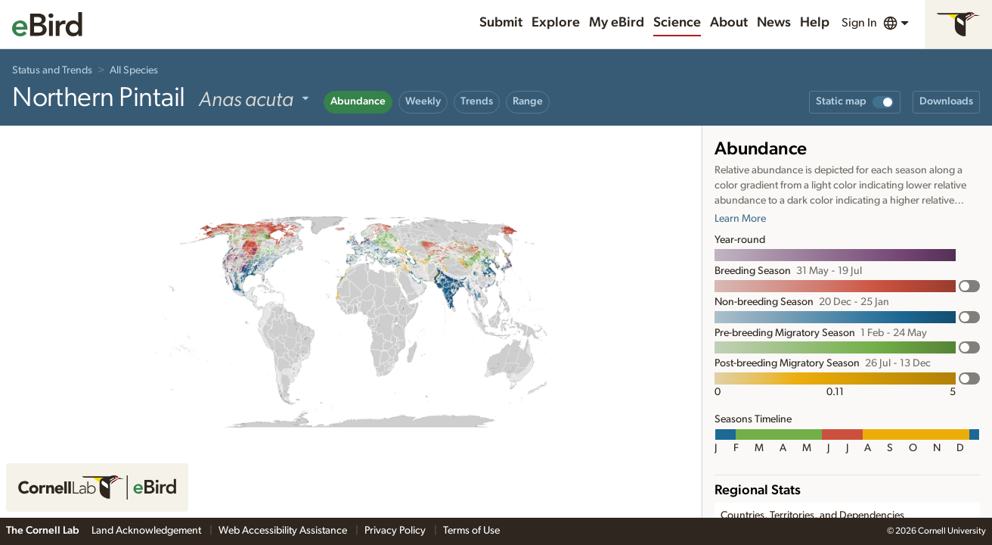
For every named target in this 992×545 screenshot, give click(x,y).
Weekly (423, 101)
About (729, 23)
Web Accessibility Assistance (284, 530)
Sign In (859, 23)
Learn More (740, 218)
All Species (134, 70)
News (774, 23)
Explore (556, 23)
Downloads (946, 101)
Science (677, 23)
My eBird (616, 23)
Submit (500, 23)
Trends (476, 101)
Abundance (358, 101)
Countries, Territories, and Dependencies (812, 515)
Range (528, 101)
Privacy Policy (396, 530)
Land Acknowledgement (147, 530)
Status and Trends (52, 70)
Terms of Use (471, 530)
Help (814, 23)
